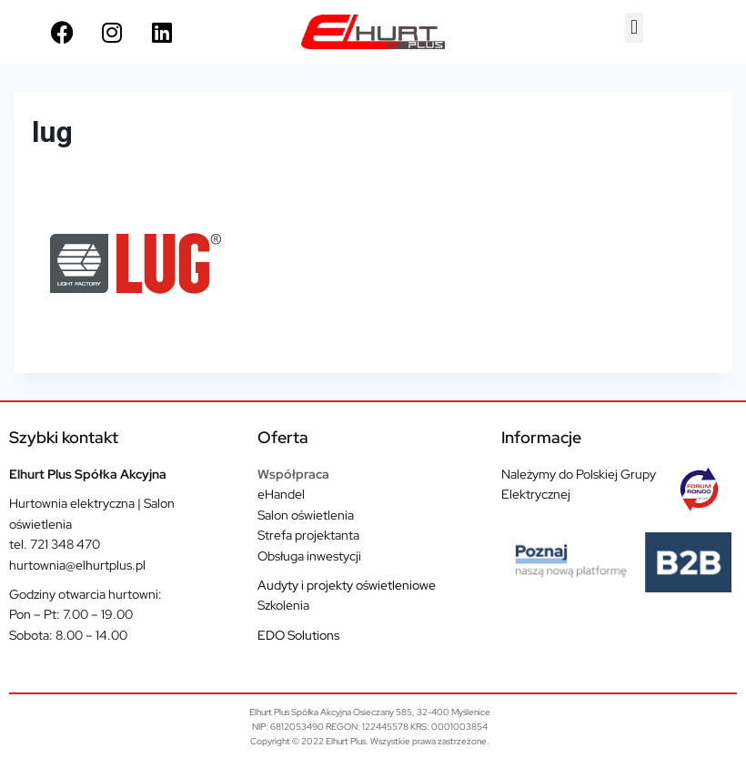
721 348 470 (65, 544)
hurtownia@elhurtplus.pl (77, 565)
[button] (633, 28)
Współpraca (293, 474)
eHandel (281, 494)
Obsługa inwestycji (309, 556)
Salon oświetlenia (305, 515)
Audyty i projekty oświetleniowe (346, 585)
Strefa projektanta (308, 535)
